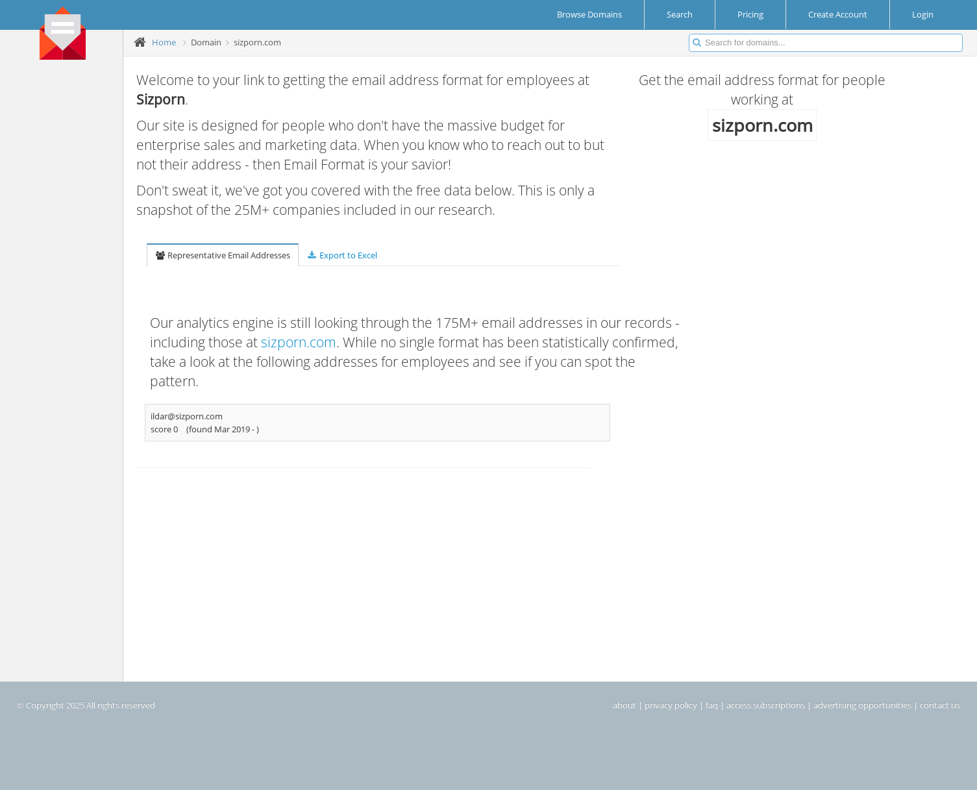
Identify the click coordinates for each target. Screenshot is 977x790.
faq (712, 705)
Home (164, 42)
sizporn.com (298, 342)
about (624, 705)
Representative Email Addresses (222, 255)
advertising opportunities (862, 705)
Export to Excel (341, 255)
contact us (940, 705)
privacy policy (671, 705)
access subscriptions (765, 705)
